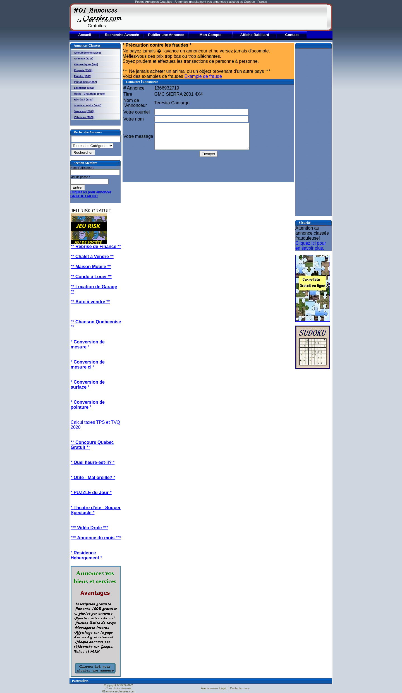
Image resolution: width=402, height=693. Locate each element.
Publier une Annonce (166, 35)
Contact (292, 35)
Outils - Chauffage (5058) (89, 93)
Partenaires (80, 681)
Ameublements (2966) (87, 52)
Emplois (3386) (83, 70)
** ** (96, 246)
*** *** (89, 527)
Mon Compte (210, 35)
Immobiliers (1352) (85, 82)
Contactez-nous (240, 688)
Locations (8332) (84, 87)
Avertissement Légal (213, 688)
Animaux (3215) (83, 58)
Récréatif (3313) (83, 99)
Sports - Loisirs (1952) (87, 105)
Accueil (84, 35)
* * (88, 344)
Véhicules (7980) (84, 117)
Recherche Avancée (122, 35)
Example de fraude (203, 76)
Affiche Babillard (254, 35)
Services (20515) (84, 111)
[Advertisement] (225, 17)
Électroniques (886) (86, 64)
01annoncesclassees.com (118, 691)
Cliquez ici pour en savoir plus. (310, 246)
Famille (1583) (82, 76)
